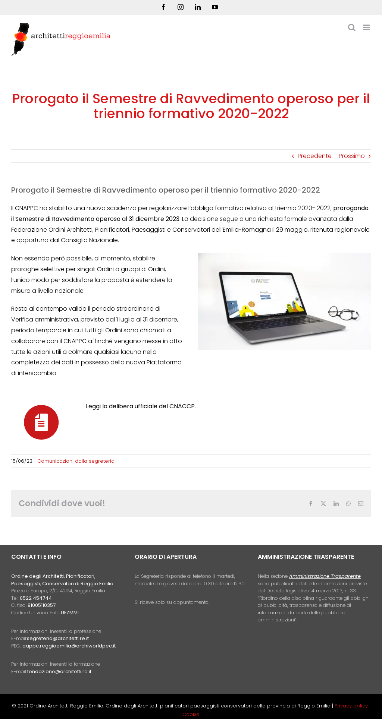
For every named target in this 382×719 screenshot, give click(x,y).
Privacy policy (352, 705)
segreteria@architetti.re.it (58, 638)
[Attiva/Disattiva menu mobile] (367, 27)
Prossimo (352, 156)
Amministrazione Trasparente (325, 576)
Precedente (315, 156)
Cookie (191, 714)
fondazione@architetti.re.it (59, 671)
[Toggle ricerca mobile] (352, 27)
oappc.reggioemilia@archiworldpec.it (69, 645)
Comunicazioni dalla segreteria (76, 461)
